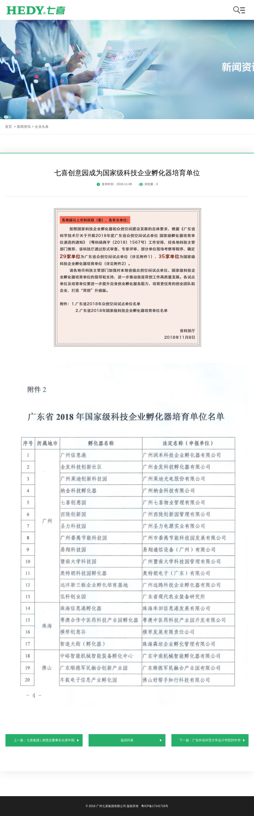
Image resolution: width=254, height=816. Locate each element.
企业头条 (42, 127)
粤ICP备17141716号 (154, 806)
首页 (8, 127)
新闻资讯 (24, 127)
